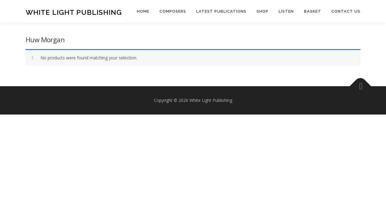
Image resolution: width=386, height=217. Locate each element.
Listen (286, 11)
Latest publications (221, 11)
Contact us (345, 11)
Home (143, 11)
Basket (312, 11)
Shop (262, 11)
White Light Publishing (74, 12)
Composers (173, 11)
